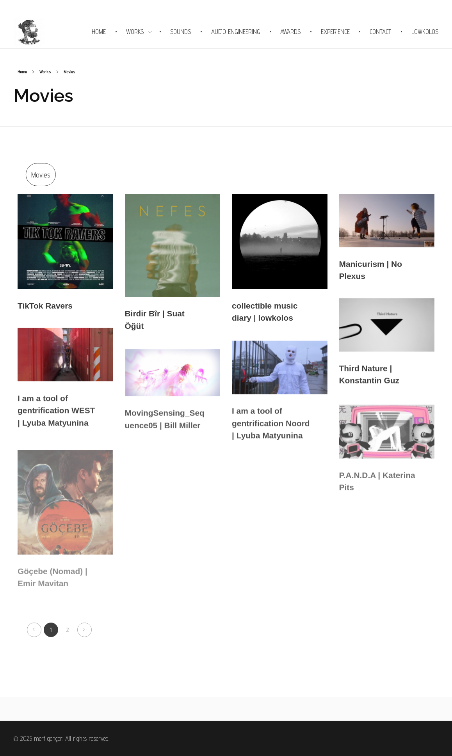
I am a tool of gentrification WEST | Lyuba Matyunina (56, 414)
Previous (34, 630)
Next (84, 630)
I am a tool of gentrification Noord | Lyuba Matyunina (271, 429)
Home (22, 72)
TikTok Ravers (45, 306)
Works (45, 72)
